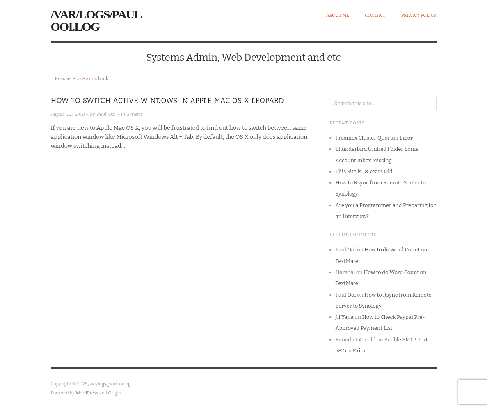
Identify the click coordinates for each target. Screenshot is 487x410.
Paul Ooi (106, 114)
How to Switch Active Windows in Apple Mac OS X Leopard (167, 101)
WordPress (86, 393)
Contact (375, 15)
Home (78, 78)
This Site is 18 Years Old (364, 171)
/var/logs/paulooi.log (96, 20)
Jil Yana (345, 317)
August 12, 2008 (68, 114)
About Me (337, 15)
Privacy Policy (419, 15)
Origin (114, 393)
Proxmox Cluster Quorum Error (374, 138)
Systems (135, 114)
